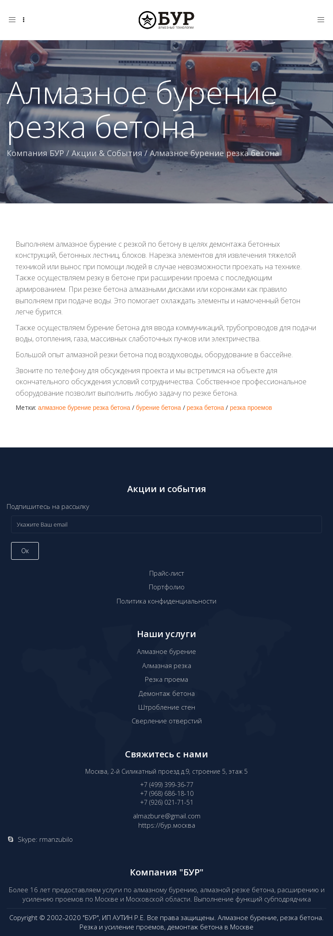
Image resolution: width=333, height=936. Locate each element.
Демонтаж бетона (167, 693)
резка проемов (251, 407)
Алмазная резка (166, 665)
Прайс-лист (166, 573)
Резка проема (166, 679)
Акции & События (107, 153)
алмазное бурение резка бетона (84, 407)
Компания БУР (35, 153)
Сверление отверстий (167, 720)
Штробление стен (166, 707)
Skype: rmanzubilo (45, 839)
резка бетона (205, 407)
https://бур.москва (166, 825)
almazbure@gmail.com (167, 815)
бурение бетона (158, 407)
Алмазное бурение (166, 651)
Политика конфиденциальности (166, 600)
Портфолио (167, 586)
